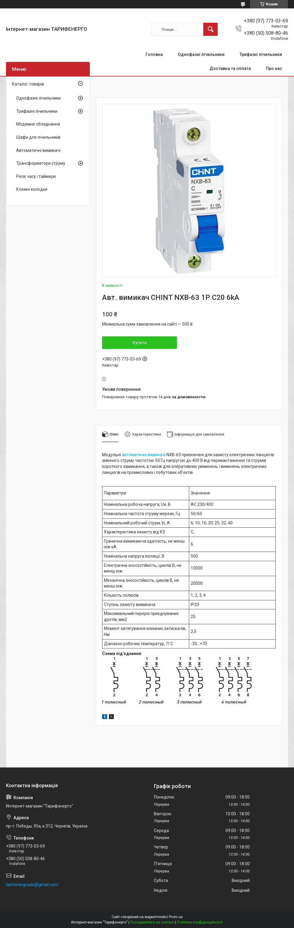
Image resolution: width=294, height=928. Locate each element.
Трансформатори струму (40, 163)
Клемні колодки (31, 189)
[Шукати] (210, 29)
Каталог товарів (28, 84)
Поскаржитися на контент (152, 922)
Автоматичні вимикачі (38, 150)
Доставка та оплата (230, 68)
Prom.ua (176, 917)
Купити (140, 342)
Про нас (274, 68)
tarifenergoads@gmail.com (32, 884)
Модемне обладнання (38, 124)
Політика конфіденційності (200, 922)
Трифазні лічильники (261, 54)
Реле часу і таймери (36, 176)
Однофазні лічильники (201, 54)
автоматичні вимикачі (144, 454)
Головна (154, 54)
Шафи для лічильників (38, 137)
